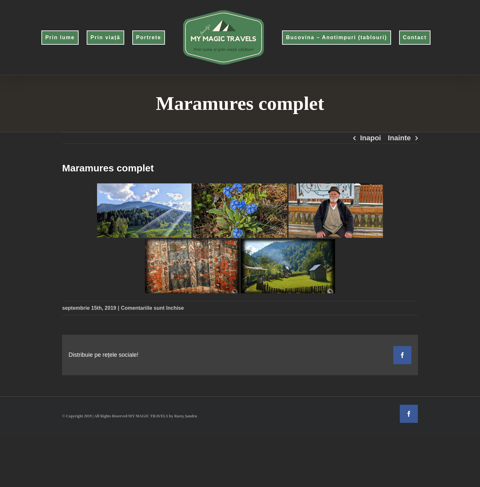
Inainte (399, 138)
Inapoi (370, 138)
